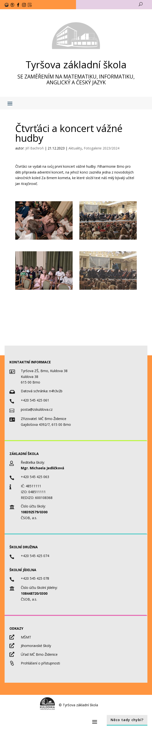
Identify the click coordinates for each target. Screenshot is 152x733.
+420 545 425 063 (35, 476)
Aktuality (75, 148)
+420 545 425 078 (35, 578)
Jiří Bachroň (34, 148)
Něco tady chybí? (127, 719)
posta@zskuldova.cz (37, 409)
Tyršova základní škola (76, 64)
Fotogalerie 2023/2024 (101, 148)
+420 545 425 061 (35, 400)
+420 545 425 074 (35, 555)
